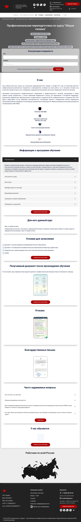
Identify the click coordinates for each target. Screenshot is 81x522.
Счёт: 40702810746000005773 (11, 506)
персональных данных (47, 69)
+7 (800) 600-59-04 (56, 2)
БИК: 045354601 (7, 498)
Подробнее (40, 420)
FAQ (36, 15)
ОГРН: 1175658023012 (9, 503)
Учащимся (73, 8)
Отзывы (32, 498)
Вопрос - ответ (34, 495)
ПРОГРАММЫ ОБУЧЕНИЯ (27, 15)
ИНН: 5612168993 (7, 500)
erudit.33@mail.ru (56, 6)
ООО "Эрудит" (6, 495)
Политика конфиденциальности (39, 503)
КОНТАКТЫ (57, 15)
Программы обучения (36, 493)
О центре (33, 501)
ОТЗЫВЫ (40, 15)
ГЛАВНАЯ (15, 15)
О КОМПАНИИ (49, 15)
